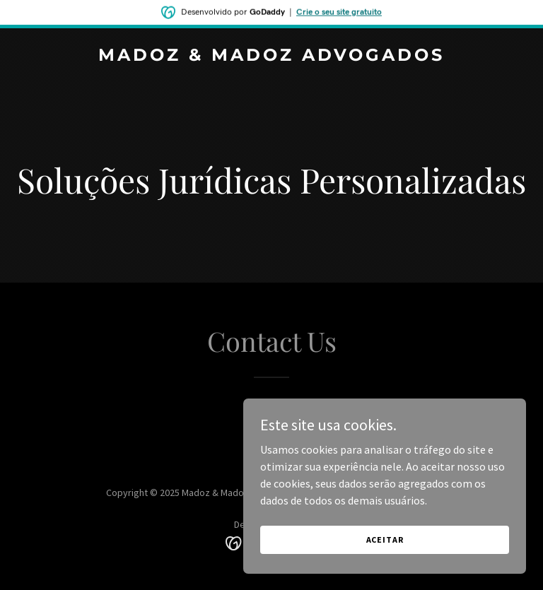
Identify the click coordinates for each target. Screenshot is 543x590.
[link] (271, 56)
